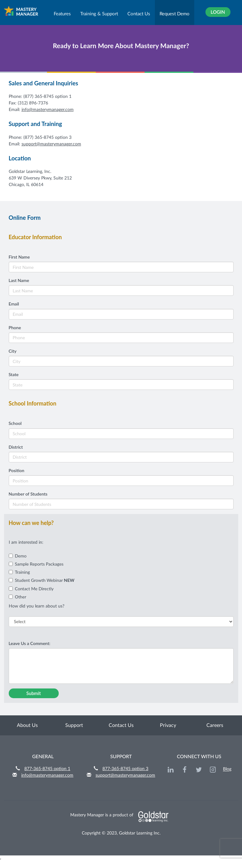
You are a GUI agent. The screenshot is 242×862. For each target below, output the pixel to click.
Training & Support (99, 14)
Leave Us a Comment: (30, 643)
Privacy (168, 725)
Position (16, 470)
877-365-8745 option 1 (47, 769)
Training (19, 572)
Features (62, 14)
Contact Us (138, 14)
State (14, 374)
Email (14, 303)
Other (18, 596)
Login (217, 12)
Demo (18, 555)
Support (74, 725)
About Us (27, 725)
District (16, 447)
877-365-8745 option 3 (125, 769)
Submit (33, 693)
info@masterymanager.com (48, 110)
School (15, 423)
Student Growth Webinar (42, 580)
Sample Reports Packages (36, 564)
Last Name (19, 280)
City (13, 351)
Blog (227, 769)
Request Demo (175, 14)
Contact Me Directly (31, 588)
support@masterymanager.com (51, 144)
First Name (19, 257)
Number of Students (28, 494)
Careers (214, 725)
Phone (15, 327)
